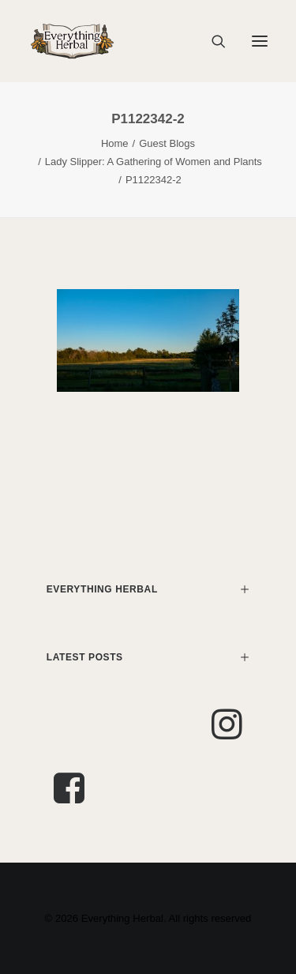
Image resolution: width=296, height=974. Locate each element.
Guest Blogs (167, 143)
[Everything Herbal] (72, 41)
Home (115, 143)
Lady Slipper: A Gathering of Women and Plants (153, 161)
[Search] (211, 41)
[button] (259, 41)
